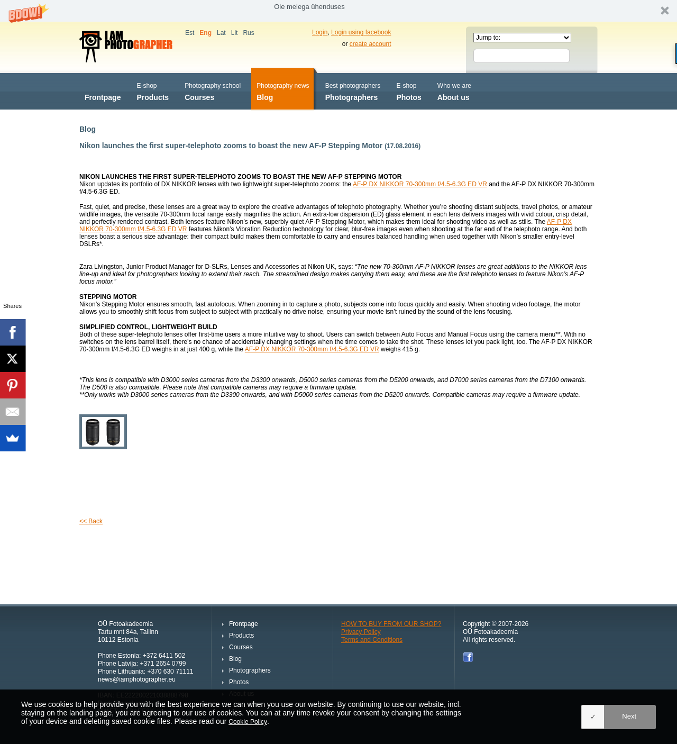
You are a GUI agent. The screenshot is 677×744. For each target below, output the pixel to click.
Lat (221, 33)
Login (319, 32)
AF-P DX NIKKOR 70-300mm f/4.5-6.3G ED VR (420, 184)
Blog (283, 91)
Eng (205, 33)
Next (629, 716)
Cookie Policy (247, 721)
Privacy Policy (361, 632)
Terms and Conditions (371, 639)
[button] (338, 11)
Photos (408, 91)
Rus (248, 33)
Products (152, 91)
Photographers (353, 91)
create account (370, 44)
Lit (234, 33)
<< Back (91, 521)
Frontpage (103, 91)
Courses (213, 91)
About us (454, 91)
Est (189, 33)
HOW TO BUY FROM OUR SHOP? (391, 624)
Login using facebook (361, 32)
